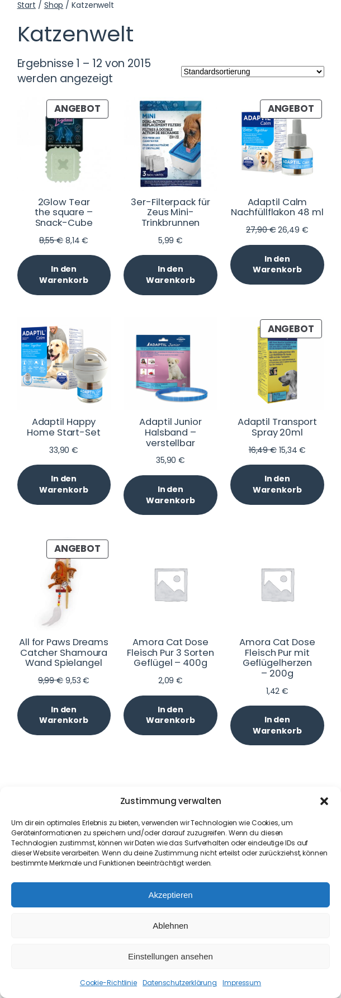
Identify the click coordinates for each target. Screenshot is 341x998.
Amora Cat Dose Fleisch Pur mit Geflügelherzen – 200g (277, 658)
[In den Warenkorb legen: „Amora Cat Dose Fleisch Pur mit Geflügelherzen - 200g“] (277, 725)
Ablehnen (170, 925)
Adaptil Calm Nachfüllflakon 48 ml (277, 207)
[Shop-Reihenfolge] (252, 71)
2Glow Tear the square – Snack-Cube (64, 213)
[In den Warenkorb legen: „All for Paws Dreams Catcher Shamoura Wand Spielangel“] (64, 715)
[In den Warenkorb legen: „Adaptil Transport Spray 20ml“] (277, 484)
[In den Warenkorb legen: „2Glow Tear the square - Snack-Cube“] (64, 275)
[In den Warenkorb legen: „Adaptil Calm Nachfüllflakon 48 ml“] (277, 265)
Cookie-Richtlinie (108, 982)
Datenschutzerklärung (180, 982)
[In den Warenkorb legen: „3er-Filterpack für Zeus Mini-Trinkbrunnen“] (170, 275)
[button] (324, 801)
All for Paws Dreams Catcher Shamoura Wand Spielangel (63, 653)
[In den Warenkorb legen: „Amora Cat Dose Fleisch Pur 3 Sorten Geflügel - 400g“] (170, 715)
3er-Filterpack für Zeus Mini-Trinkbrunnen (170, 213)
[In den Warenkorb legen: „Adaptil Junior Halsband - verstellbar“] (170, 495)
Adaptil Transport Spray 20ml (277, 427)
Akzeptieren (170, 895)
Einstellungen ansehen (170, 956)
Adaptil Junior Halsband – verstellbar (170, 432)
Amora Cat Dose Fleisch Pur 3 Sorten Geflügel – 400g (170, 653)
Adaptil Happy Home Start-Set (64, 427)
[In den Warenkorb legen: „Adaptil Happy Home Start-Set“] (64, 484)
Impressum (241, 982)
